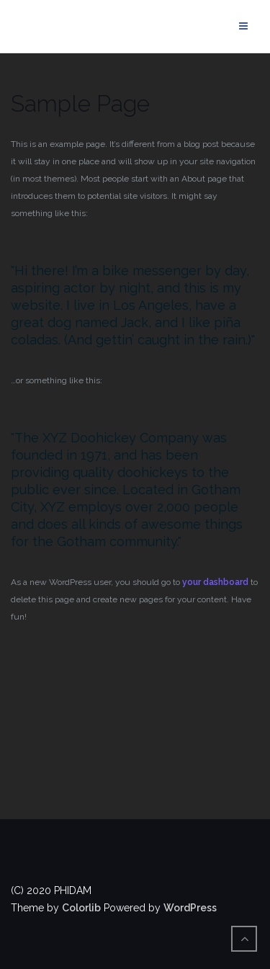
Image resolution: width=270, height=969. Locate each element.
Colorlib (81, 908)
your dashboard (215, 582)
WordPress (190, 908)
